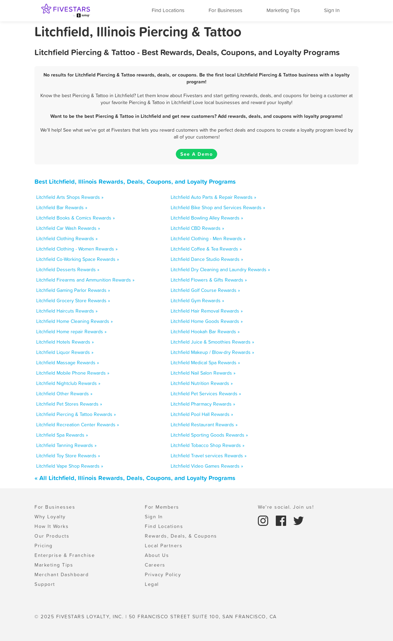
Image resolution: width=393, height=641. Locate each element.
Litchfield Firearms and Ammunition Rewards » (85, 279)
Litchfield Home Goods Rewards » (207, 321)
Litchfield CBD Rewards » (197, 228)
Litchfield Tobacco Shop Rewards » (207, 445)
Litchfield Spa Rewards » (62, 434)
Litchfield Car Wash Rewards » (68, 228)
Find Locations (168, 10)
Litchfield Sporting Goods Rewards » (209, 434)
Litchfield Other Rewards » (64, 393)
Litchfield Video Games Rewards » (207, 465)
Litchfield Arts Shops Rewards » (69, 197)
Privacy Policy (163, 574)
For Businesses (225, 10)
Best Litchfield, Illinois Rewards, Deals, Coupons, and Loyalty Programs (135, 181)
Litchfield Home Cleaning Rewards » (74, 321)
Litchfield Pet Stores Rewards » (69, 403)
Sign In (332, 10)
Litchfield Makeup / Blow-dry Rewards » (212, 352)
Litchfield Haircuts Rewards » (67, 310)
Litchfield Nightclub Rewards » (68, 383)
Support (44, 584)
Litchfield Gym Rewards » (197, 300)
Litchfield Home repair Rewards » (71, 331)
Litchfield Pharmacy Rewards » (203, 403)
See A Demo (196, 154)
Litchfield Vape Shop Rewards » (69, 465)
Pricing (43, 545)
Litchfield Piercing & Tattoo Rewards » (76, 414)
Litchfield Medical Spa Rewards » (205, 362)
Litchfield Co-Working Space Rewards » (77, 259)
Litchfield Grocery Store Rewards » (73, 300)
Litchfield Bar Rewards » (61, 207)
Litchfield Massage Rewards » (67, 362)
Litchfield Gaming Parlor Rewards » (73, 290)
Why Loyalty (50, 516)
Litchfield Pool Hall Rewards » (202, 414)
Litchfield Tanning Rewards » (66, 445)
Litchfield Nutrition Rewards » (202, 383)
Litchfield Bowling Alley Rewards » (207, 217)
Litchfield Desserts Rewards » (67, 269)
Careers (155, 564)
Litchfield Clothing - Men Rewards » (208, 238)
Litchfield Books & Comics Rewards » (75, 217)
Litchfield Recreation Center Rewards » (77, 424)
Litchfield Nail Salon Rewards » (203, 372)
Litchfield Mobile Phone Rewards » (72, 372)
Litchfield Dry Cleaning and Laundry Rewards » (220, 269)
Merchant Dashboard (61, 574)
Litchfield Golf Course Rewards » (205, 290)
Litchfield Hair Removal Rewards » (207, 310)
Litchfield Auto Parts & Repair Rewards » (213, 197)
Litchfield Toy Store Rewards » (68, 455)
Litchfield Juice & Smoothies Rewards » (212, 341)
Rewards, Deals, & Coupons (181, 535)
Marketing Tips (283, 10)
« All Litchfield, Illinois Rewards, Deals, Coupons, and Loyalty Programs (134, 477)
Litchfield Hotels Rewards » (65, 341)
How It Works (51, 526)
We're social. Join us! (286, 506)
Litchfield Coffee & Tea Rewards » (206, 248)
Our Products (51, 535)
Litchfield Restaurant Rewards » (204, 424)
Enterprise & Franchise (64, 555)
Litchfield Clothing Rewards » (67, 238)
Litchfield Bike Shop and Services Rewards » (218, 207)
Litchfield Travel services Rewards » (208, 455)
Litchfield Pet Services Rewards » (206, 393)
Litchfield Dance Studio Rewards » (207, 259)
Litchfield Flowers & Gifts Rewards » (209, 279)
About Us (157, 555)
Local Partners (163, 545)
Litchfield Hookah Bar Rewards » (205, 331)
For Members (162, 506)
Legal (152, 584)
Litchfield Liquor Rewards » (64, 352)
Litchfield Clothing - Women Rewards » (77, 248)
